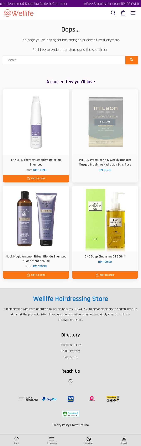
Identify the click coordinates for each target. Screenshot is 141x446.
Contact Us (71, 357)
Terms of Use (80, 425)
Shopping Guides (71, 345)
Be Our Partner (70, 351)
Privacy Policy (60, 425)
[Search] (64, 60)
